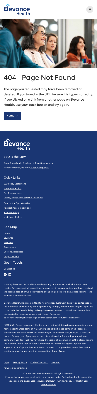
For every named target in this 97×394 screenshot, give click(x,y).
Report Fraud (58, 351)
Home (12, 115)
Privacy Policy (20, 362)
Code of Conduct (39, 362)
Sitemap (55, 362)
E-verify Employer (39, 168)
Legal (6, 362)
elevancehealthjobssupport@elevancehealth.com (31, 318)
